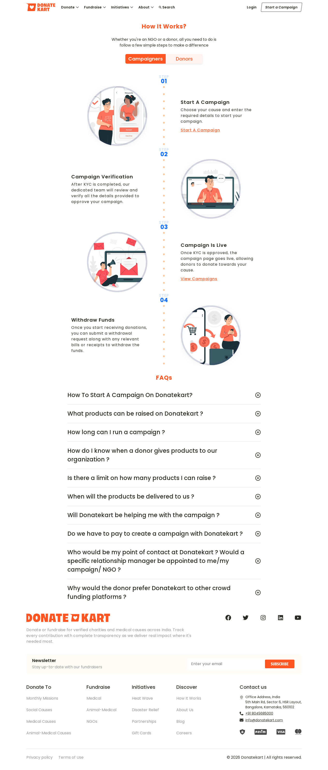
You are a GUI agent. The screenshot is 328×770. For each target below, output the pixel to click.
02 (164, 154)
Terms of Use (71, 757)
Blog (180, 721)
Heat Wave (142, 698)
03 (164, 227)
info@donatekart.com (264, 720)
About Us (184, 710)
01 (164, 81)
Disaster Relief (145, 710)
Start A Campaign (200, 130)
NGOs (91, 721)
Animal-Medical (101, 710)
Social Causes (39, 710)
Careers (184, 733)
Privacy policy (39, 757)
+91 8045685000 (259, 713)
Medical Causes (41, 721)
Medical (93, 698)
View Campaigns (199, 279)
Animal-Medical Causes (48, 733)
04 (164, 300)
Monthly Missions (42, 698)
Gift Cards (141, 733)
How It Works (188, 698)
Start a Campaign (281, 7)
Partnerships (144, 721)
